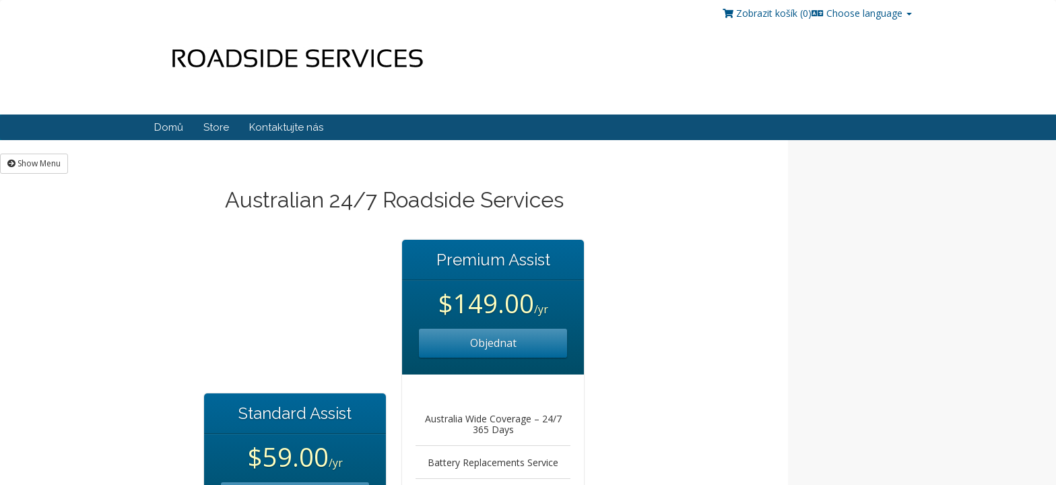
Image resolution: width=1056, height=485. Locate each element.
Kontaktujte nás (286, 127)
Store (216, 127)
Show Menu (34, 163)
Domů (168, 127)
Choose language (862, 13)
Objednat (493, 342)
